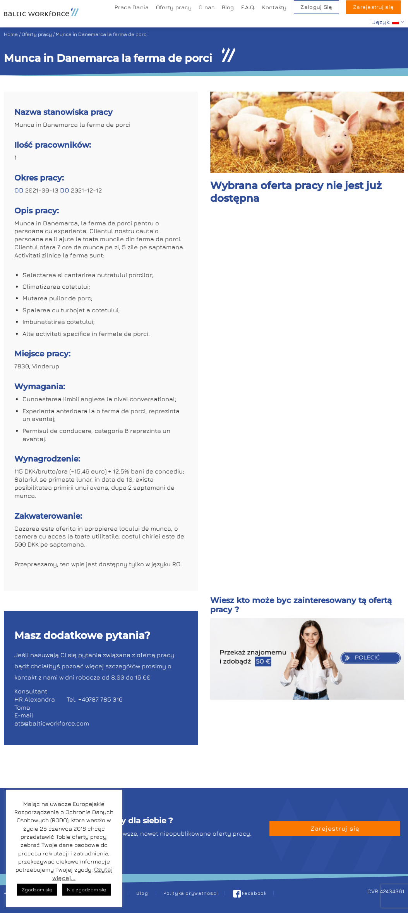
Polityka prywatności (190, 893)
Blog (228, 7)
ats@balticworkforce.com (51, 723)
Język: (388, 22)
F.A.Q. (248, 7)
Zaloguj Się (316, 7)
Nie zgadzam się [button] (86, 889)
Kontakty (274, 7)
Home (11, 34)
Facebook (250, 893)
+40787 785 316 (100, 699)
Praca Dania (132, 7)
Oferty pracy (174, 7)
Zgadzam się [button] (37, 889)
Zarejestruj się (373, 7)
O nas (206, 7)
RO (176, 563)
